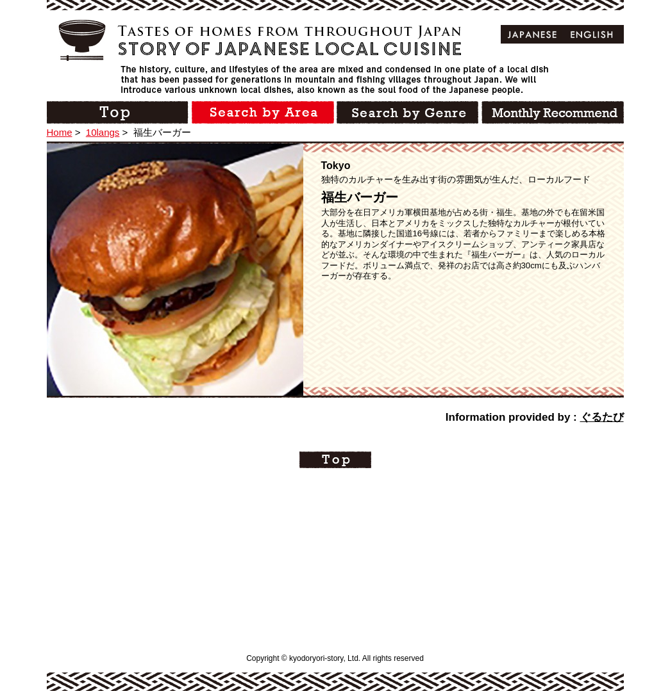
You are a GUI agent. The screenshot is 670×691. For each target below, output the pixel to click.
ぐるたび (602, 417)
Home (59, 132)
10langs (103, 132)
